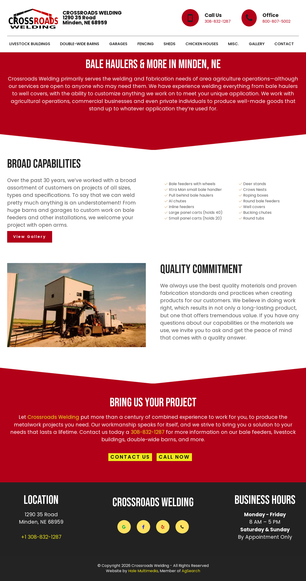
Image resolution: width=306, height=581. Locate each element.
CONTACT (285, 44)
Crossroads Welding (53, 417)
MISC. (234, 44)
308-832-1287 (217, 21)
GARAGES (119, 44)
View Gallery (29, 236)
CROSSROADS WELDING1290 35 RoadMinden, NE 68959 (92, 18)
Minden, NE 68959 (41, 522)
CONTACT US (130, 457)
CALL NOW (174, 457)
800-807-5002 (276, 21)
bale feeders (255, 432)
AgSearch (191, 571)
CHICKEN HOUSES (202, 44)
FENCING (146, 44)
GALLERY (257, 44)
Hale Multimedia (143, 571)
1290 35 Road (41, 514)
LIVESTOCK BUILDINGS (30, 44)
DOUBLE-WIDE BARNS (80, 44)
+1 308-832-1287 (41, 536)
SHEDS (170, 44)
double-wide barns (151, 439)
